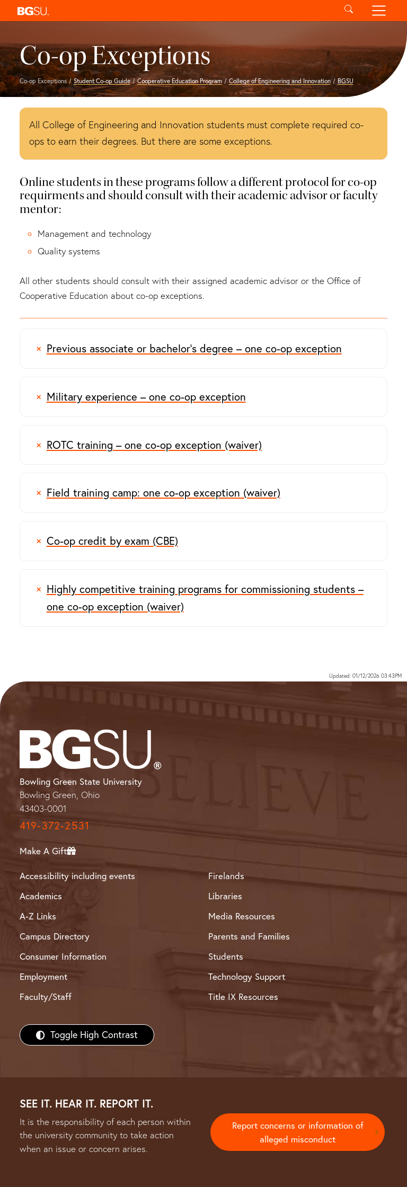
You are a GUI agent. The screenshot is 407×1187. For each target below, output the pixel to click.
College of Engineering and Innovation (280, 81)
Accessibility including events (77, 875)
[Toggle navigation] (379, 10)
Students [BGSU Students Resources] (225, 956)
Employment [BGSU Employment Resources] (43, 976)
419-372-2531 (55, 825)
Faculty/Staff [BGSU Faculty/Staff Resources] (46, 996)
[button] (173, 10)
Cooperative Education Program (179, 81)
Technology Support (246, 976)
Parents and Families (249, 936)
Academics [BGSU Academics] (41, 895)
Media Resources (241, 916)
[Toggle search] (348, 10)
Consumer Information (63, 956)
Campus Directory (55, 936)
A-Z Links (38, 916)
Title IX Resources (243, 996)
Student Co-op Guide (102, 81)
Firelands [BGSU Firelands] (226, 875)
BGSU (345, 81)
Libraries (225, 895)
